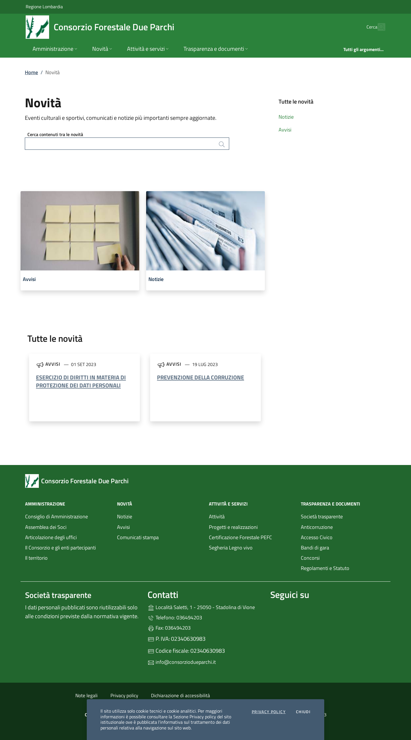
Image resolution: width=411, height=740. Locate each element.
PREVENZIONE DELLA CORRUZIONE (200, 377)
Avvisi (285, 130)
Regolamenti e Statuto (325, 568)
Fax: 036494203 (169, 628)
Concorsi (310, 558)
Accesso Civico (317, 537)
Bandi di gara (315, 547)
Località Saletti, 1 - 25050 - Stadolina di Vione (205, 606)
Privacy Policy (269, 712)
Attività (217, 516)
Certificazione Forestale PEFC (240, 537)
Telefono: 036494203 (175, 617)
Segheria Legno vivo (251, 547)
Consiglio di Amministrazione (56, 516)
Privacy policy (124, 695)
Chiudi (303, 712)
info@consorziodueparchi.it (182, 662)
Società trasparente (322, 516)
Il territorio (36, 558)
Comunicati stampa (138, 537)
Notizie (286, 117)
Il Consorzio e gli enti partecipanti (60, 547)
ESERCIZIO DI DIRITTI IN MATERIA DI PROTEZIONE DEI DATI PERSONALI (81, 381)
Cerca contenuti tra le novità (55, 134)
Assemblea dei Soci (46, 527)
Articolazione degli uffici (51, 537)
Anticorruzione (317, 527)
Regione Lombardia (44, 6)
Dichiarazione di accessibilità (180, 695)
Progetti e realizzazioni (233, 527)
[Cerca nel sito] (378, 27)
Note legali (86, 695)
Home (31, 72)
